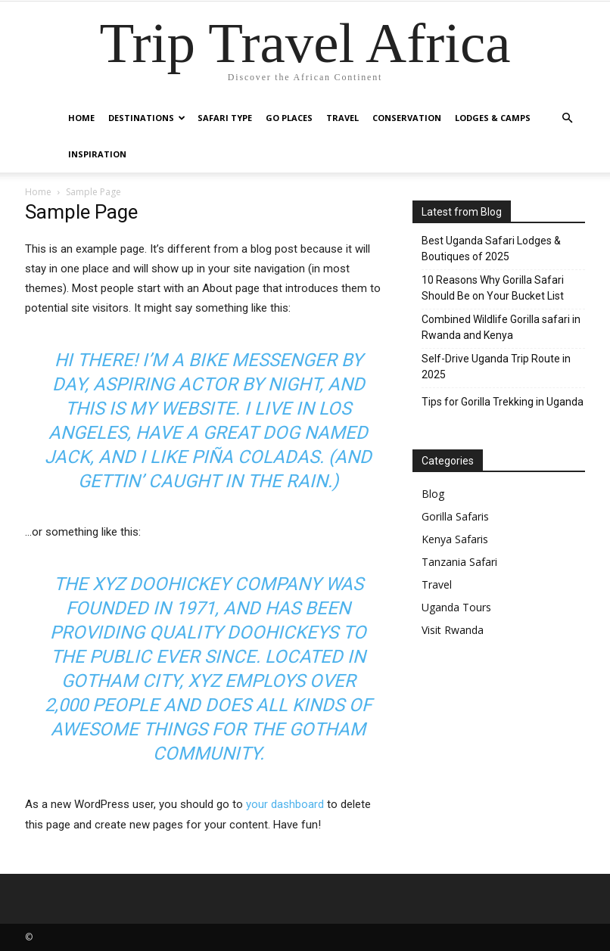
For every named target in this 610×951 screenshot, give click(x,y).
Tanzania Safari (459, 562)
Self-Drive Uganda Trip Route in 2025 (496, 367)
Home (81, 117)
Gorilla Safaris (455, 516)
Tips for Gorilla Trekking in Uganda (503, 402)
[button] (567, 118)
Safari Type (225, 117)
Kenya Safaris (455, 539)
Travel (342, 117)
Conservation (406, 117)
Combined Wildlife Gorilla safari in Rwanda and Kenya (501, 327)
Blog (433, 493)
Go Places (289, 117)
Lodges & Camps (493, 117)
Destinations (146, 117)
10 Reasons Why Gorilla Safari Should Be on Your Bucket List (493, 288)
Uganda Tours (456, 607)
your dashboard (285, 804)
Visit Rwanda (453, 630)
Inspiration (97, 154)
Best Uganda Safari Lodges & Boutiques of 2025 (491, 249)
